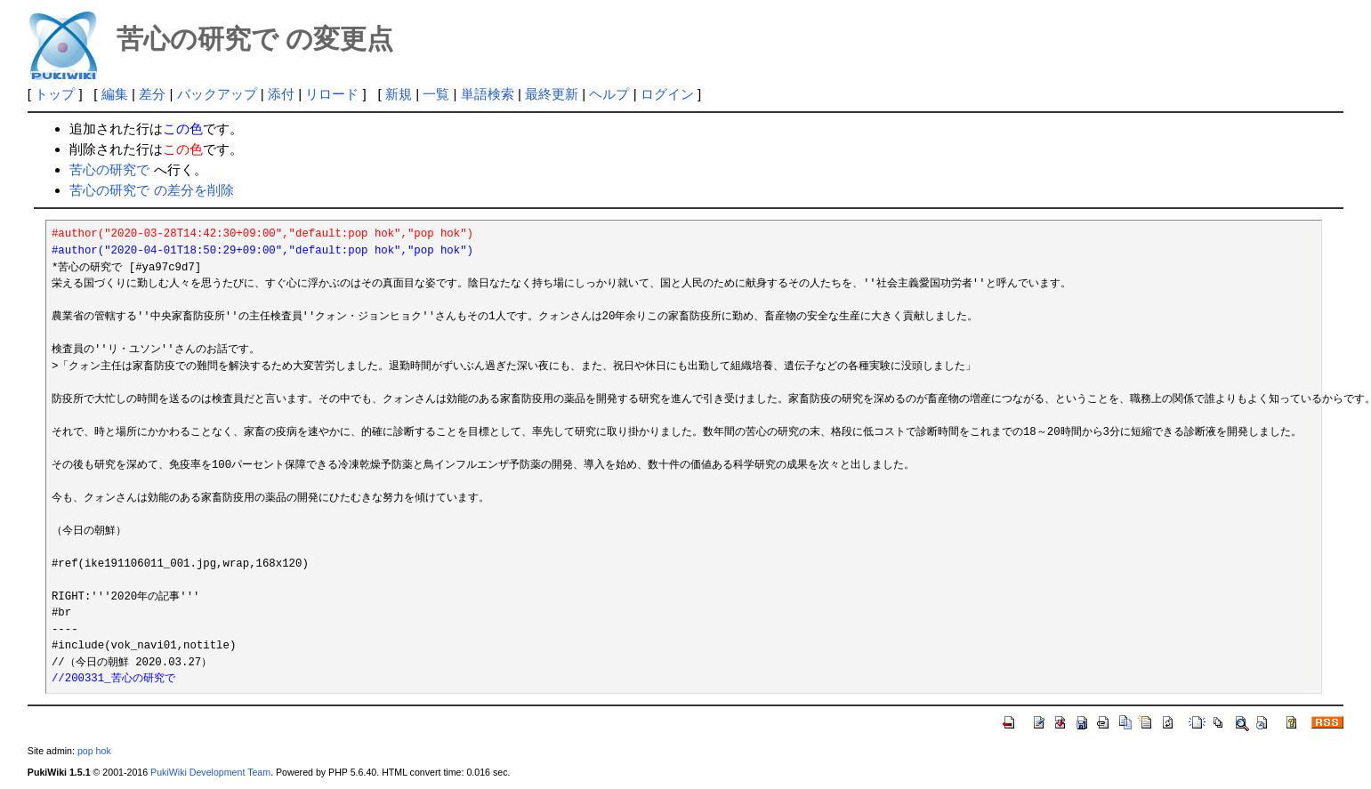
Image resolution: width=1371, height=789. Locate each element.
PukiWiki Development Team (210, 772)
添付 (281, 93)
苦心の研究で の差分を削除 (151, 189)
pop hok (94, 750)
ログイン (667, 93)
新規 (398, 93)
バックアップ (217, 93)
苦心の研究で (109, 169)
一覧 (436, 93)
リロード (332, 93)
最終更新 (551, 93)
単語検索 (487, 93)
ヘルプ (609, 93)
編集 (114, 93)
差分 (152, 93)
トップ (55, 93)
